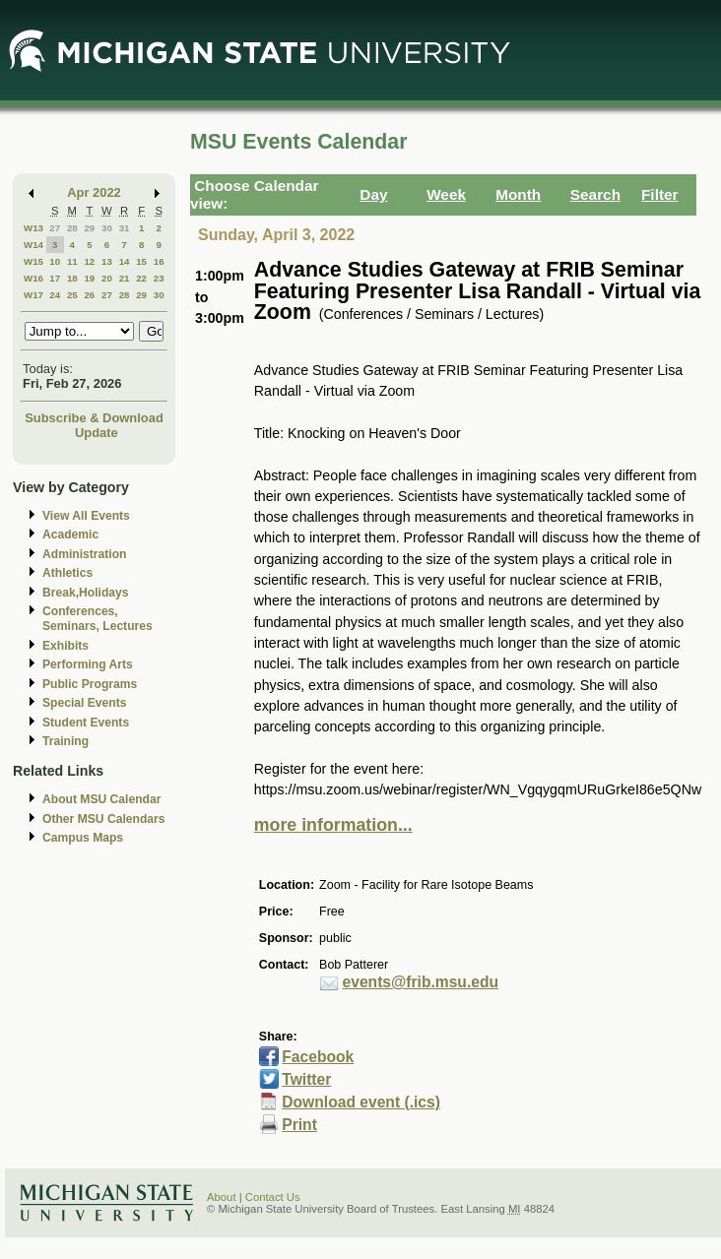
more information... (333, 825)
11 (72, 261)
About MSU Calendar (101, 799)
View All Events (86, 516)
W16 (33, 278)
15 (141, 261)
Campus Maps (82, 838)
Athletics (67, 573)
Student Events (85, 722)
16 (159, 261)
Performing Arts (87, 664)
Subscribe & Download (94, 417)
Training (65, 741)
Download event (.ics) (361, 1102)
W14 (33, 244)
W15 (33, 261)
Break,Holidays (85, 592)
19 (89, 278)
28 (72, 227)
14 (124, 261)
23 (159, 278)
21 (124, 278)
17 (54, 278)
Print (299, 1124)
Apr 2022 (94, 192)
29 (89, 227)
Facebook (318, 1056)
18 (72, 278)
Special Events (84, 703)
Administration (84, 554)
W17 (33, 294)
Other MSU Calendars (103, 819)
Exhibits (65, 646)
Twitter (306, 1079)
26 (89, 294)
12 (89, 261)
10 (54, 261)
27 (54, 227)
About (221, 1197)
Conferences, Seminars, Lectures (97, 618)
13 (106, 261)
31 (124, 227)
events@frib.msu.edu (421, 982)
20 (106, 278)
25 (72, 294)
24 (54, 294)
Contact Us (272, 1197)
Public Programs (89, 684)
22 (141, 278)
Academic (70, 534)
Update (96, 432)
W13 (33, 227)
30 (106, 227)
